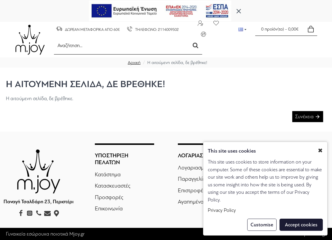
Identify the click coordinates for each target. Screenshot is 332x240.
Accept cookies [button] (301, 225)
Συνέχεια (304, 117)
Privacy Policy (222, 210)
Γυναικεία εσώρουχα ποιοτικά (37, 234)
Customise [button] (261, 225)
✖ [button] (320, 150)
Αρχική (134, 62)
